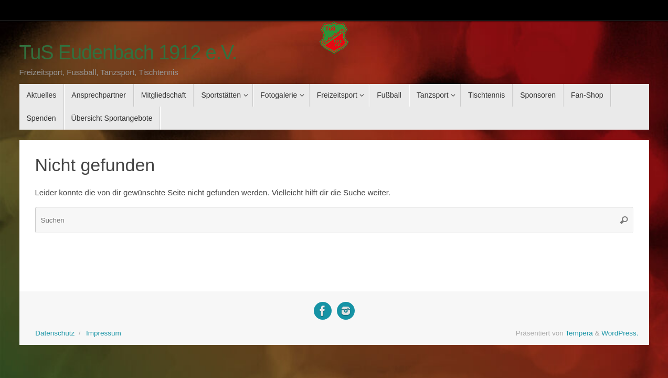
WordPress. (619, 333)
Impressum (103, 333)
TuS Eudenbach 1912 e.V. (128, 53)
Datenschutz (55, 333)
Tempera (579, 333)
